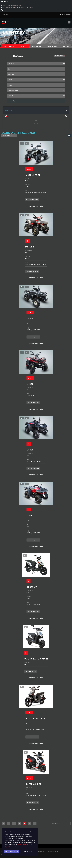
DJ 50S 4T (32, 586)
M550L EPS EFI (33, 174)
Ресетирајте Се (59, 56)
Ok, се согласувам (11, 851)
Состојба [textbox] (11, 64)
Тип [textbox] (9, 69)
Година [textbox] (10, 96)
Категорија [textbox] (11, 74)
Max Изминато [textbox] (13, 90)
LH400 (30, 449)
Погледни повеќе (36, 206)
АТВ (22, 46)
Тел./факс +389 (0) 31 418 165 (11, 10)
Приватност (28, 851)
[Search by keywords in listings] (36, 101)
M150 (30, 515)
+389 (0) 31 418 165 (64, 15)
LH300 (30, 383)
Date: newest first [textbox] (8, 135)
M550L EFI (30, 246)
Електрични (36, 46)
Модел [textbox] (10, 85)
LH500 (30, 318)
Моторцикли (52, 46)
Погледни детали (32, 199)
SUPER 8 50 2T (33, 783)
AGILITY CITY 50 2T (36, 718)
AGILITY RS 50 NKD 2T (36, 658)
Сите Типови (9, 46)
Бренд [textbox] (10, 80)
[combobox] (36, 63)
